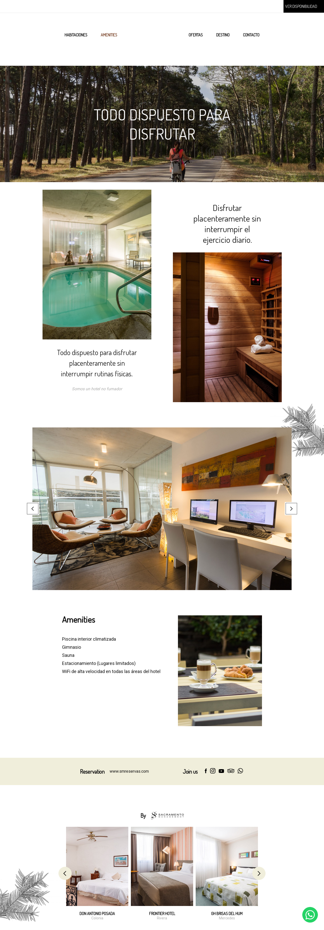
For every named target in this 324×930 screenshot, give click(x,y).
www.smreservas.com (129, 771)
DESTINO (223, 34)
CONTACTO (251, 34)
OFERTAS (196, 34)
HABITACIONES (76, 34)
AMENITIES (109, 34)
